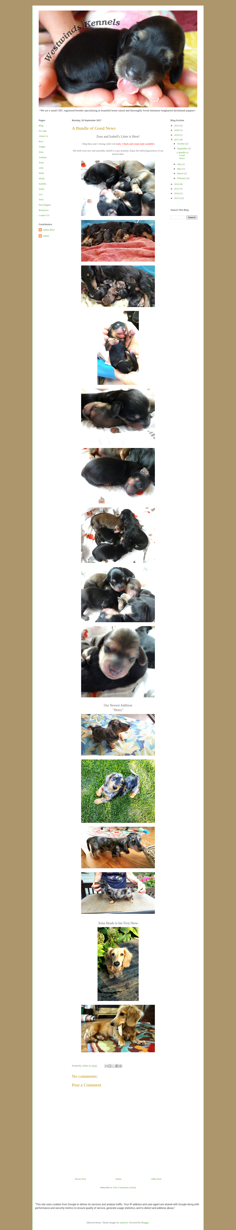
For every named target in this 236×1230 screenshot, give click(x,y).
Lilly (41, 167)
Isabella (42, 183)
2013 (177, 198)
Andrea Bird (48, 229)
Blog (41, 125)
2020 (177, 130)
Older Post (156, 1179)
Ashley (45, 235)
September (182, 148)
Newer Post (80, 1179)
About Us (43, 136)
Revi (41, 141)
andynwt (124, 1222)
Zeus (41, 152)
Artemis (42, 157)
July (179, 164)
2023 (177, 125)
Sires (41, 199)
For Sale (43, 131)
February (181, 178)
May (179, 168)
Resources (43, 210)
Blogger (145, 1222)
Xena (41, 162)
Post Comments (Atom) (124, 1187)
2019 (177, 135)
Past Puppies (45, 204)
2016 (177, 184)
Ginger (42, 146)
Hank (41, 173)
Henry (42, 178)
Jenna (41, 189)
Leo (40, 194)
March (180, 173)
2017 (177, 139)
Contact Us (44, 215)
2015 (177, 188)
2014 (177, 193)
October (181, 143)
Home (119, 1179)
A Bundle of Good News (182, 155)
